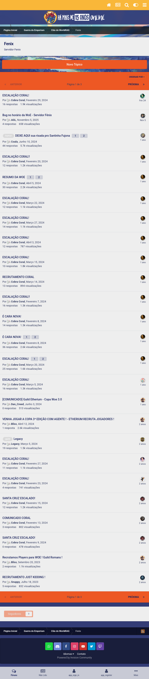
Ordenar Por (137, 77)
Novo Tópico (75, 64)
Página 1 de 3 (75, 84)
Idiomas (68, 654)
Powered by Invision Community (74, 657)
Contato (81, 654)
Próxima (133, 84)
